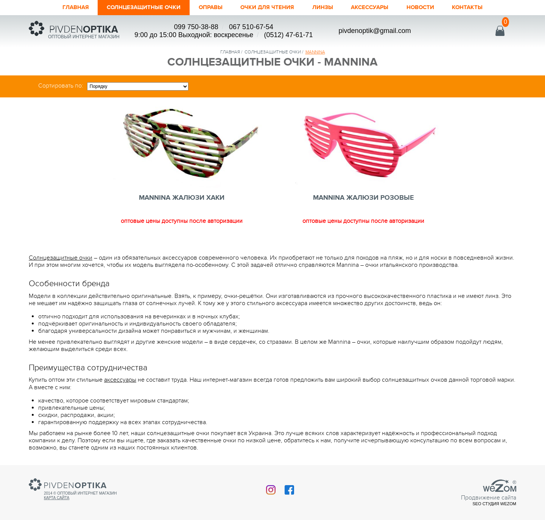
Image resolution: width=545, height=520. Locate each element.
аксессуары (120, 380)
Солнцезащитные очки (131, 7)
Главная (54, 7)
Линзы (330, 7)
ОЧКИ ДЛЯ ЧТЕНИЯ (269, 7)
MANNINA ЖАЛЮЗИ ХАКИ (181, 198)
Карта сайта (56, 498)
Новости (437, 7)
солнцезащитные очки (272, 52)
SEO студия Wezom (494, 503)
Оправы (206, 7)
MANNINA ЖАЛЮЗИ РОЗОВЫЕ (363, 198)
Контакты (488, 7)
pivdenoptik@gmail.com (374, 30)
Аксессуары (381, 7)
